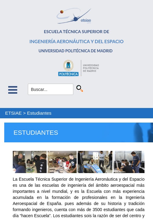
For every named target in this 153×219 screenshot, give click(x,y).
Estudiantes (39, 113)
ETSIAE (13, 113)
